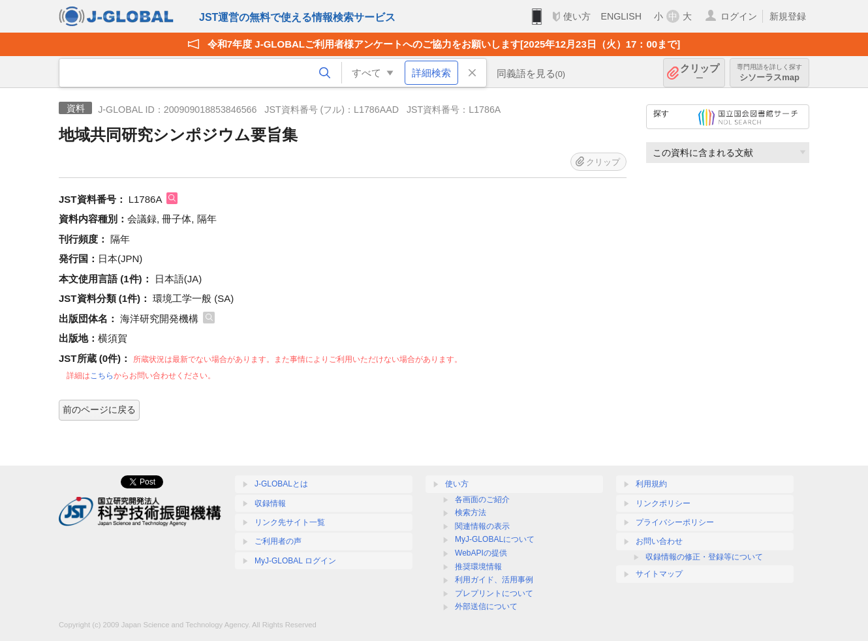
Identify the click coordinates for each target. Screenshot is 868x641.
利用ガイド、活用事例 (494, 579)
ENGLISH (621, 16)
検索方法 (470, 512)
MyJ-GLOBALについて (495, 539)
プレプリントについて (494, 593)
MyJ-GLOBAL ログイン (295, 560)
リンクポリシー (663, 503)
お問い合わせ (659, 541)
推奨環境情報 (478, 566)
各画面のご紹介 (482, 499)
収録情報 (270, 503)
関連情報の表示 (482, 526)
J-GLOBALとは (281, 483)
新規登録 (787, 16)
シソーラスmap (769, 72)
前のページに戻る (99, 409)
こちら (102, 375)
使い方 (577, 16)
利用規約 (651, 483)
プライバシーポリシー (675, 522)
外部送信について (486, 606)
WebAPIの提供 (481, 553)
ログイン (739, 16)
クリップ (699, 73)
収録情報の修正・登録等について (704, 556)
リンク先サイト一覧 (290, 522)
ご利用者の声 (278, 541)
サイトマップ (659, 573)
